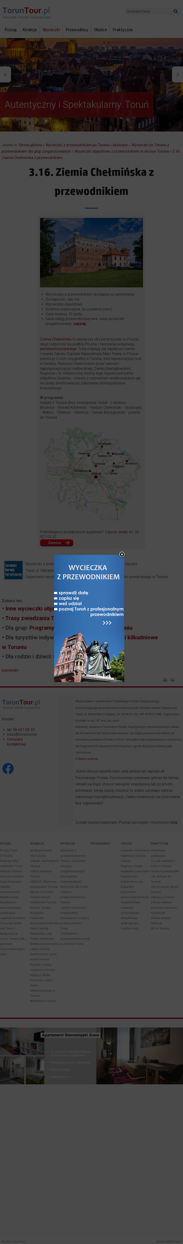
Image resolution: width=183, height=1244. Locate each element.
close (121, 510)
